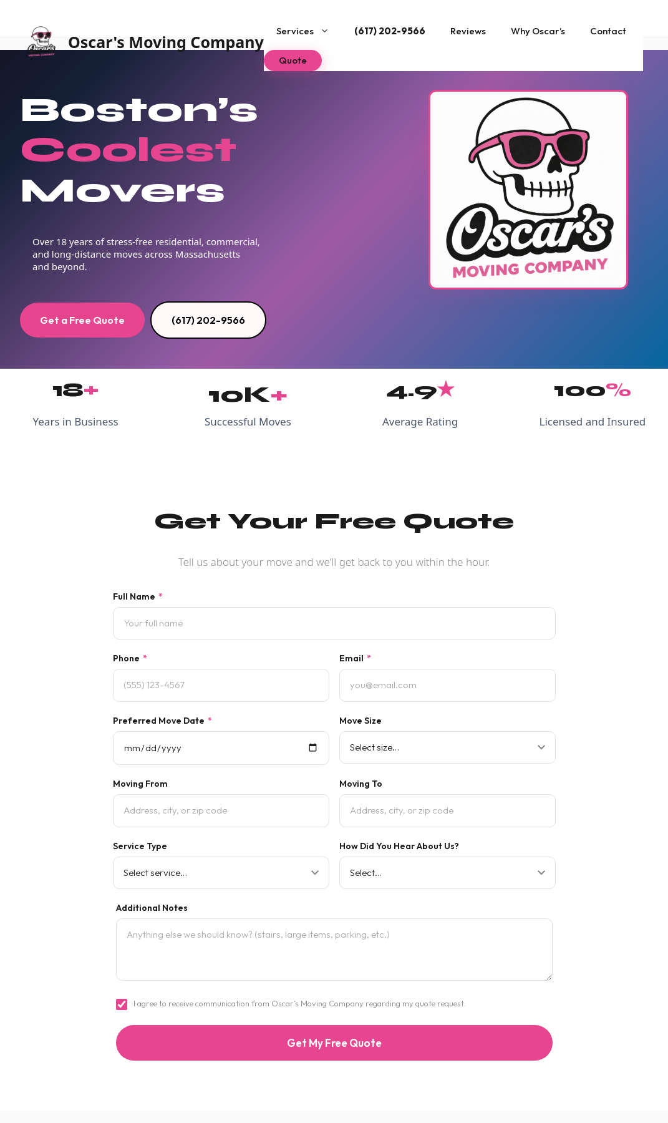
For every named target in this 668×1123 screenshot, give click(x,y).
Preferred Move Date (162, 720)
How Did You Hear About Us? (399, 846)
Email (355, 658)
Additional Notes (152, 907)
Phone (130, 658)
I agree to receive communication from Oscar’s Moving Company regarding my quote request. (299, 1003)
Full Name (138, 596)
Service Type (140, 846)
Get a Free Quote (82, 320)
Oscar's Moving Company (166, 41)
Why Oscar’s (538, 31)
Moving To (360, 783)
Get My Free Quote (334, 1042)
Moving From (140, 783)
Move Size (360, 720)
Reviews (468, 31)
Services (309, 31)
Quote (293, 60)
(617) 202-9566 (389, 31)
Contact (608, 31)
